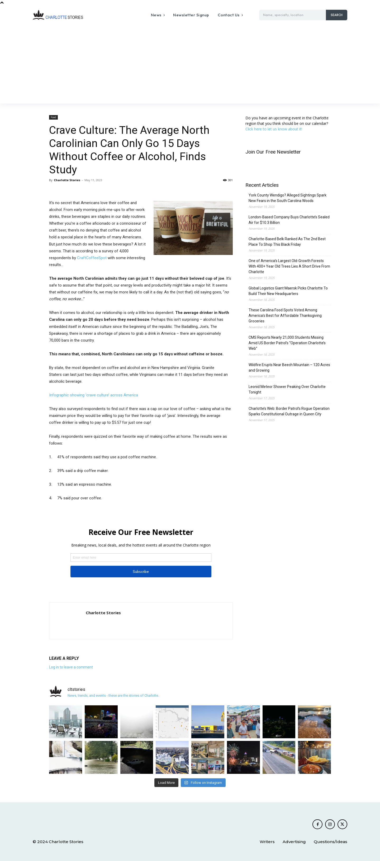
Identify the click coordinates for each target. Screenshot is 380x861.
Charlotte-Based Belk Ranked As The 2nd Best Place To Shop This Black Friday (287, 242)
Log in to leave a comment (71, 667)
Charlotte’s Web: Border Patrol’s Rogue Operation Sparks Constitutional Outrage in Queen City (289, 411)
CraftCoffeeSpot (92, 257)
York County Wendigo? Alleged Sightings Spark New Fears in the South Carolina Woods (287, 198)
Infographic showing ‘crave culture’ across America (93, 395)
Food (53, 117)
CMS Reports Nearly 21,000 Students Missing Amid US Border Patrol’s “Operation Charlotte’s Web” (287, 343)
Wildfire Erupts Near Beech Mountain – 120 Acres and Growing (289, 367)
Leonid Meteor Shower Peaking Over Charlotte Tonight (287, 389)
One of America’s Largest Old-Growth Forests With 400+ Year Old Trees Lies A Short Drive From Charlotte (289, 266)
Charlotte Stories (67, 180)
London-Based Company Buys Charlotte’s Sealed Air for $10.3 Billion (289, 220)
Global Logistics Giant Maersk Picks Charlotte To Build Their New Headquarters (288, 291)
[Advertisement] (190, 64)
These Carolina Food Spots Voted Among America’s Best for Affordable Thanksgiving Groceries (285, 315)
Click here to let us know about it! (273, 128)
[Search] (336, 15)
